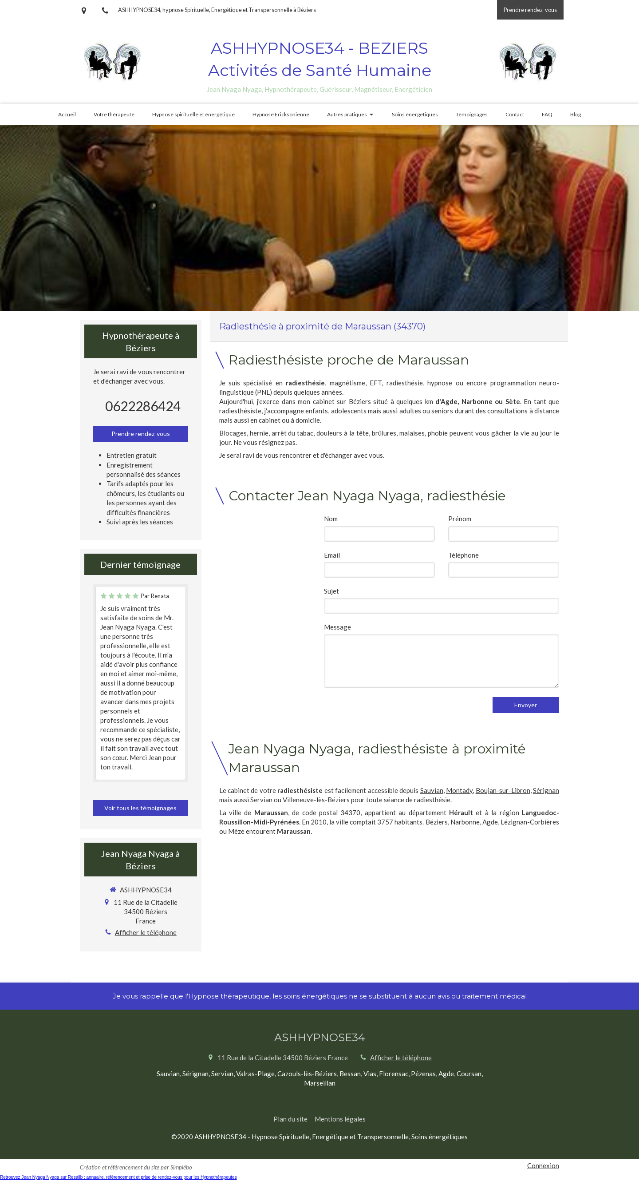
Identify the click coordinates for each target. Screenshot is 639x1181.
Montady (459, 790)
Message (337, 627)
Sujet (331, 591)
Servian (261, 800)
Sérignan (546, 790)
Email (332, 555)
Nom (331, 519)
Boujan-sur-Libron (503, 790)
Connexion (543, 1165)
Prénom (459, 519)
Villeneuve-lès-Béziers (316, 800)
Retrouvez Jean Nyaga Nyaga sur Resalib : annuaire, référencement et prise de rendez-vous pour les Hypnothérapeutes (118, 1177)
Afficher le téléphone (146, 932)
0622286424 (143, 406)
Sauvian (431, 790)
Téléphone (463, 555)
